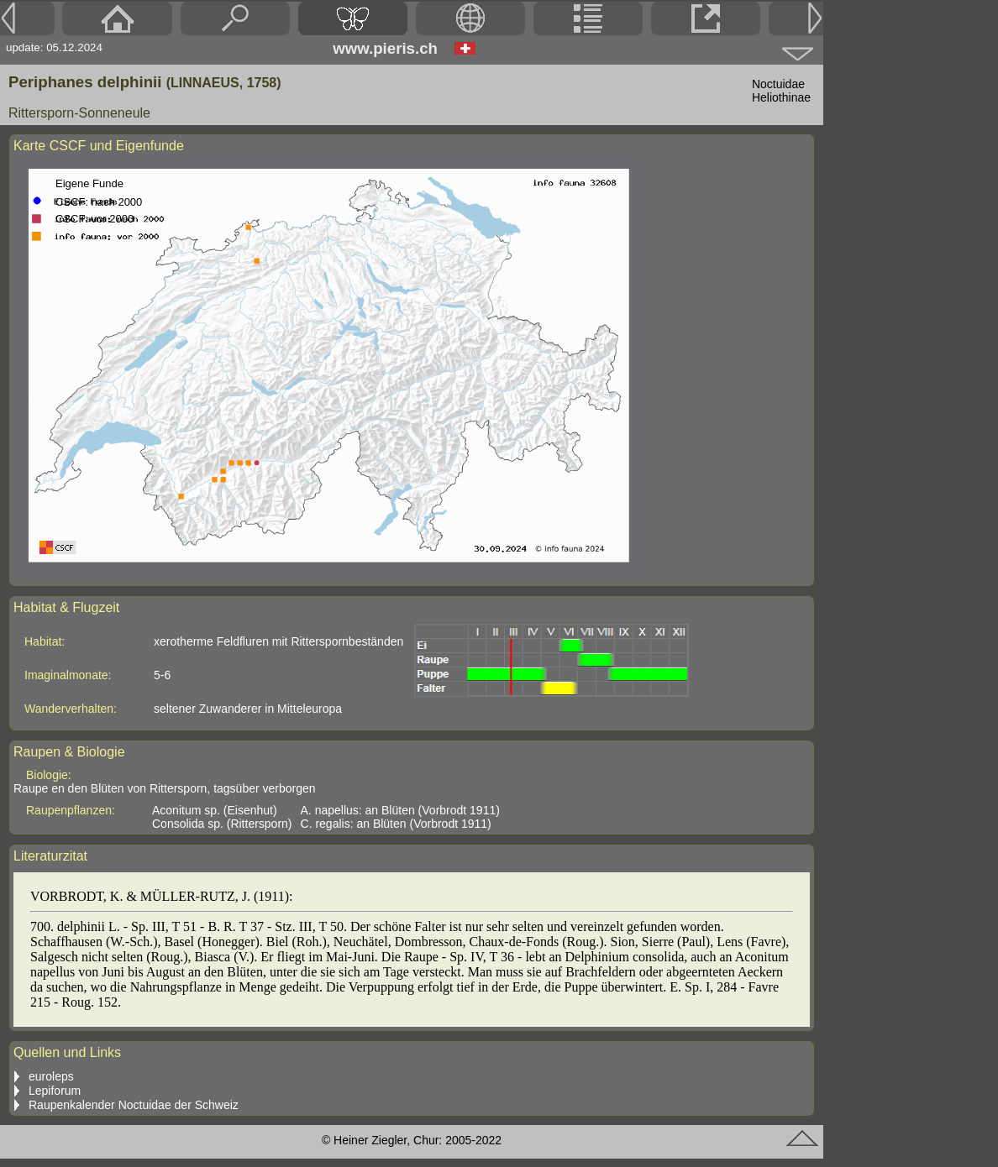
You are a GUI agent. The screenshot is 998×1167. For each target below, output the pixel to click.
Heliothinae (781, 97)
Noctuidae (778, 84)
